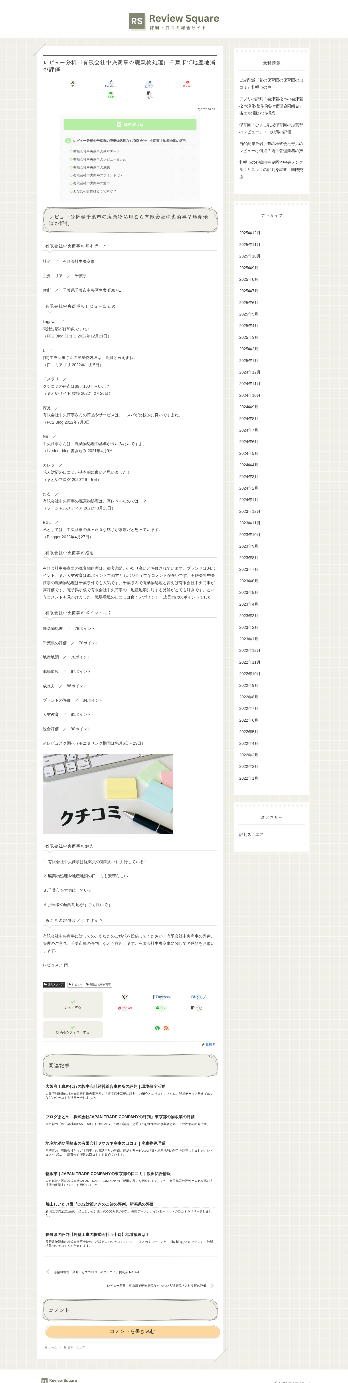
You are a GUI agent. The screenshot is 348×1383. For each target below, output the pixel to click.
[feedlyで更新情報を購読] (157, 1018)
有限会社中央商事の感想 (91, 157)
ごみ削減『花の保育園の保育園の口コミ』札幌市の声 (271, 83)
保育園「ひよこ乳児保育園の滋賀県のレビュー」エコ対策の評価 (271, 128)
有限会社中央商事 (98, 975)
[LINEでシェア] (174, 83)
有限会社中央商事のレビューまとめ (100, 149)
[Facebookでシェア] (86, 83)
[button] (203, 83)
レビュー (76, 975)
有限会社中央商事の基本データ (96, 141)
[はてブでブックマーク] (115, 83)
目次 (127, 113)
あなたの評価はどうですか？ (95, 181)
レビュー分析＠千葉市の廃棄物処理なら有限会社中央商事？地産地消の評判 (129, 130)
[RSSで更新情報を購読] (166, 1018)
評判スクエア (54, 975)
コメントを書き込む (132, 1325)
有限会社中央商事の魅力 (91, 173)
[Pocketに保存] (145, 83)
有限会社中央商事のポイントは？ (98, 165)
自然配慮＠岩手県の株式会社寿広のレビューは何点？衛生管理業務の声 (271, 147)
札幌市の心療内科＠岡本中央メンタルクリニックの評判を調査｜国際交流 (271, 169)
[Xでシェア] (57, 83)
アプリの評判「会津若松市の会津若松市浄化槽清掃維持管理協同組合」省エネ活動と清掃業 (271, 106)
